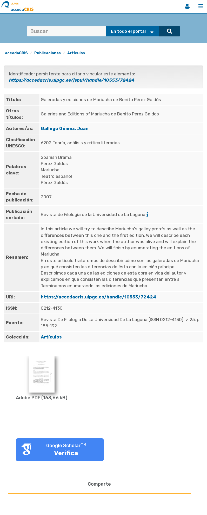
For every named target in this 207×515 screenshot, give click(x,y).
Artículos (76, 53)
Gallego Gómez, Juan (65, 128)
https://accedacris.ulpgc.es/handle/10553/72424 (98, 296)
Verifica (66, 453)
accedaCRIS (16, 53)
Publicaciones (47, 53)
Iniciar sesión (187, 6)
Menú (201, 6)
